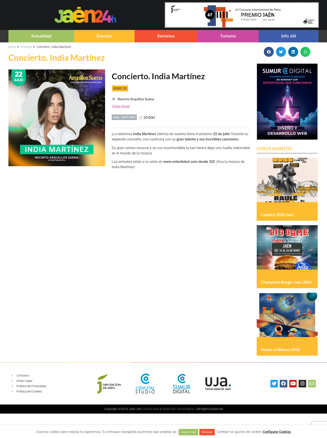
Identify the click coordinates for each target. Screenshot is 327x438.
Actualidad (41, 36)
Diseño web (151, 419)
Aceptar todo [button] (188, 432)
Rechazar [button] (207, 432)
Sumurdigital (185, 419)
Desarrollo (169, 419)
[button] (269, 52)
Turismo (228, 36)
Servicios (166, 36)
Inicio (12, 47)
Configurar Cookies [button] (277, 432)
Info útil (288, 36)
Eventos (104, 36)
